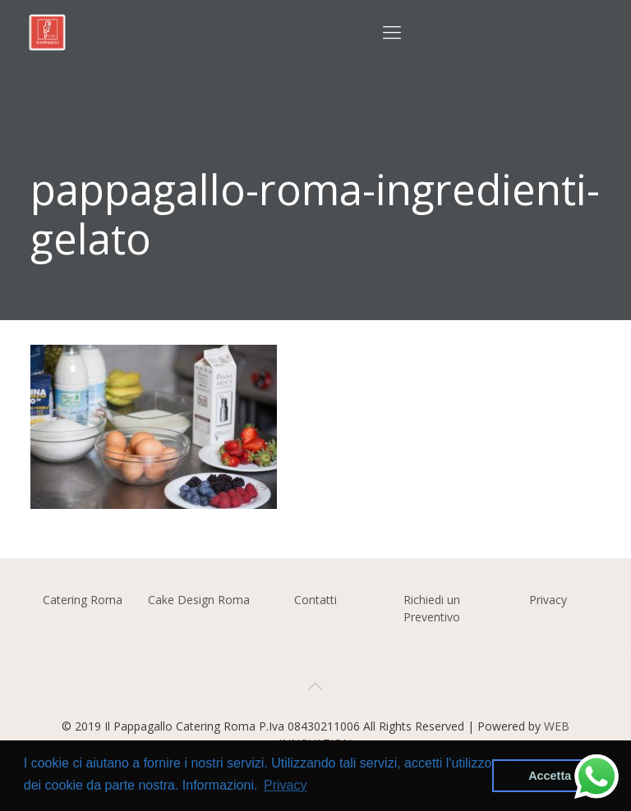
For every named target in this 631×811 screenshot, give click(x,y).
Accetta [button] (549, 775)
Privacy (548, 599)
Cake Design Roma (199, 599)
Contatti (315, 599)
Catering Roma (82, 599)
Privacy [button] (285, 785)
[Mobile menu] (392, 31)
